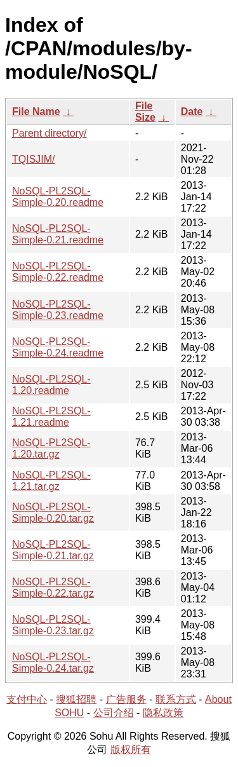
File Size (145, 111)
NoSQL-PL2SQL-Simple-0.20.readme (57, 197)
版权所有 (130, 749)
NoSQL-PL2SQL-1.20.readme (51, 385)
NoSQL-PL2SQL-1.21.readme (51, 416)
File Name (36, 111)
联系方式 (175, 699)
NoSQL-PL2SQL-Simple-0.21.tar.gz (53, 550)
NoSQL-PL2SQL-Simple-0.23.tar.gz (53, 625)
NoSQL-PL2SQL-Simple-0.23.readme (57, 310)
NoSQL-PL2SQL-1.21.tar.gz (51, 481)
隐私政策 (163, 712)
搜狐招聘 (76, 699)
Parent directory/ (49, 133)
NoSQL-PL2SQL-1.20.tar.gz (51, 448)
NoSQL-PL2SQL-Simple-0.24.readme (57, 347)
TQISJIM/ (33, 159)
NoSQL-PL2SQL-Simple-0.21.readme (57, 234)
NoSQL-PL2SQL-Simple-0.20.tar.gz (53, 512)
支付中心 (26, 699)
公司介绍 (113, 712)
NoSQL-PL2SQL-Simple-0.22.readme (57, 272)
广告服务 (126, 699)
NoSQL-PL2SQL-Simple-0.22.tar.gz (53, 587)
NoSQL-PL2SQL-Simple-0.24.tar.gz (53, 662)
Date (192, 111)
